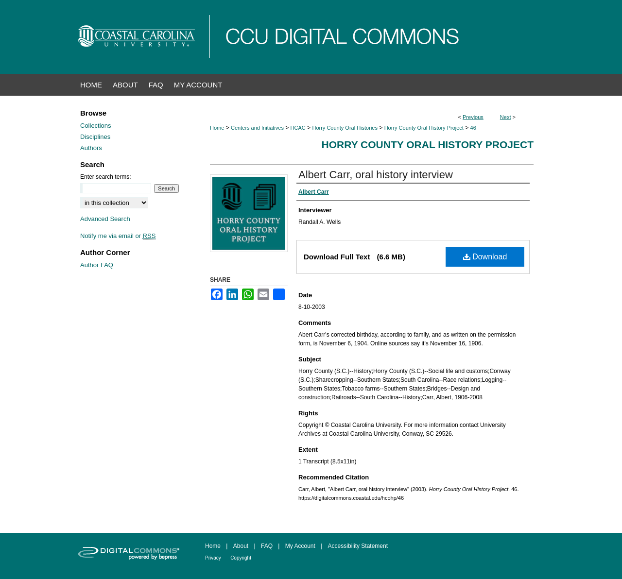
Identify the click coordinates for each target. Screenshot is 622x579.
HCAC (298, 128)
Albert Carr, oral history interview (375, 175)
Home (217, 128)
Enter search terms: (105, 176)
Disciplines (95, 136)
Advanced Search (105, 218)
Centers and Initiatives (257, 128)
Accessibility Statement (358, 546)
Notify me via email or (118, 235)
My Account (300, 546)
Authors (91, 148)
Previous (473, 117)
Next (505, 117)
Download (485, 257)
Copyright (240, 558)
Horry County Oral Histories (344, 128)
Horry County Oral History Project (424, 128)
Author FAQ (96, 265)
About (240, 546)
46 (473, 128)
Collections (95, 125)
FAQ (267, 546)
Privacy (213, 558)
